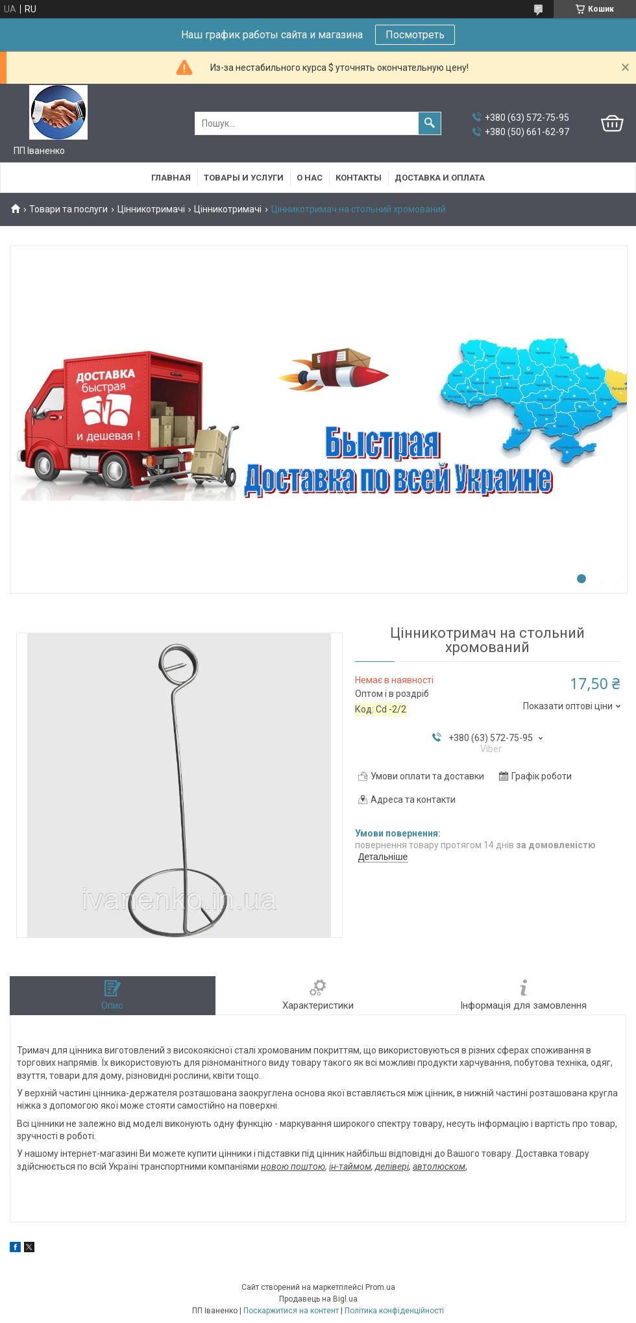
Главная (171, 178)
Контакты (359, 178)
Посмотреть (415, 35)
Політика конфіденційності (394, 1310)
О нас (310, 178)
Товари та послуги (68, 209)
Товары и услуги (244, 178)
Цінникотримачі (151, 209)
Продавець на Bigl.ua (318, 1299)
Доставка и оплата (440, 178)
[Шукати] (430, 123)
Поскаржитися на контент (291, 1310)
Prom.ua (380, 1287)
